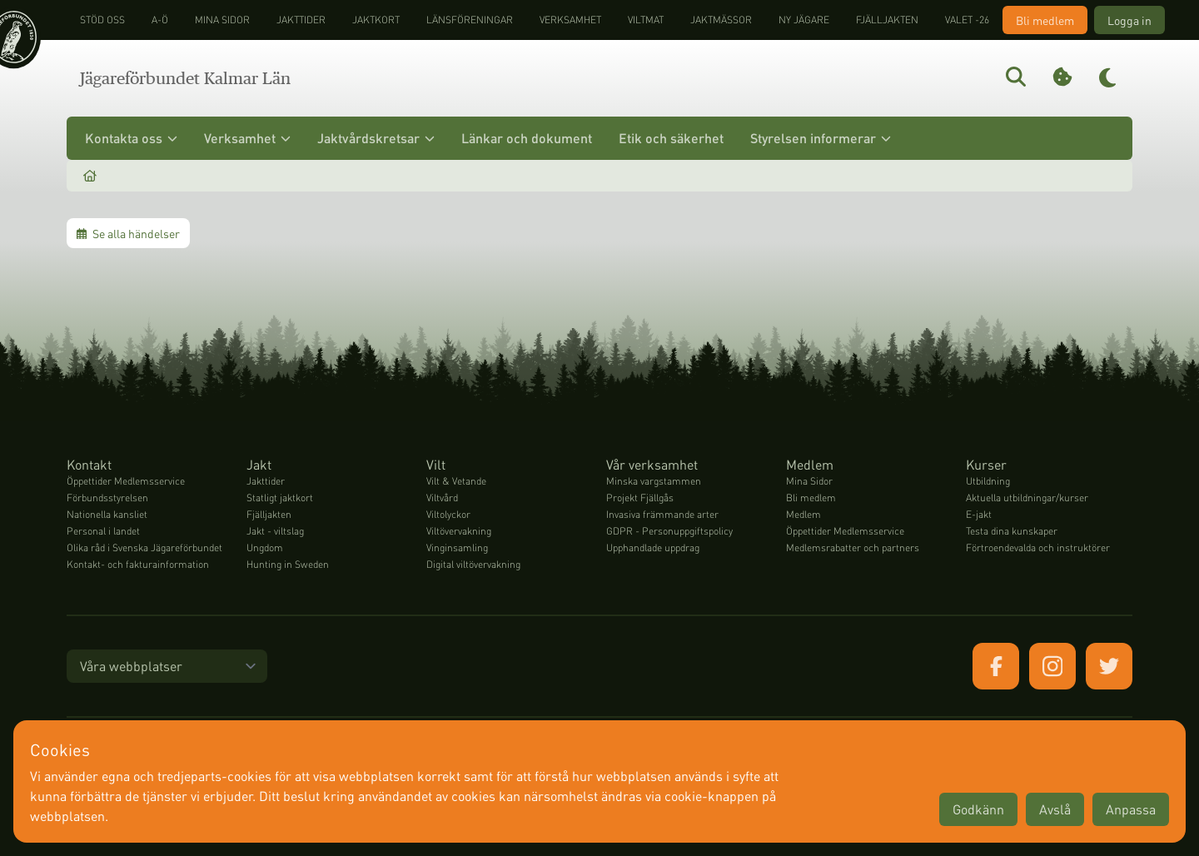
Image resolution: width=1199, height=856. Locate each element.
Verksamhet (570, 19)
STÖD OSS (102, 19)
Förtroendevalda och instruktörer (1038, 547)
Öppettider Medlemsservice (126, 481)
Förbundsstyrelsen (107, 497)
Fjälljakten (887, 19)
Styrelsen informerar (820, 138)
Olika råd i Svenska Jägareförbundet (144, 547)
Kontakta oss (131, 138)
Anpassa (1131, 809)
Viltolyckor (448, 514)
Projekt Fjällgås (640, 497)
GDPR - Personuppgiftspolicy (669, 531)
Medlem (803, 514)
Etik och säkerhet (671, 138)
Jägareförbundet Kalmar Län (185, 78)
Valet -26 (967, 19)
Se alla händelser (128, 233)
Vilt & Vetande (456, 481)
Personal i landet (103, 531)
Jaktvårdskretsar (376, 138)
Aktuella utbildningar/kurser (1027, 497)
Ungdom (264, 547)
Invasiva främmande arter (662, 514)
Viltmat (646, 19)
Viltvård (442, 497)
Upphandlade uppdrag (652, 547)
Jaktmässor (721, 19)
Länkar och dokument (526, 138)
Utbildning (988, 481)
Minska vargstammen (653, 481)
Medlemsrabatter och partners (852, 547)
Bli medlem (1045, 19)
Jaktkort (376, 19)
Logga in (1129, 19)
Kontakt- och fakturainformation (138, 564)
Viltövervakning (458, 531)
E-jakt (979, 514)
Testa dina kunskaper (1011, 531)
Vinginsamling (457, 547)
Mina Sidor (809, 481)
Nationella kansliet (107, 514)
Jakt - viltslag (275, 531)
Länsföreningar (469, 19)
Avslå (1055, 809)
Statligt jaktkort (279, 497)
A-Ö (160, 19)
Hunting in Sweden (287, 564)
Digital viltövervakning (473, 564)
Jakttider (301, 19)
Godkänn (978, 809)
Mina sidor (222, 19)
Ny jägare (804, 19)
